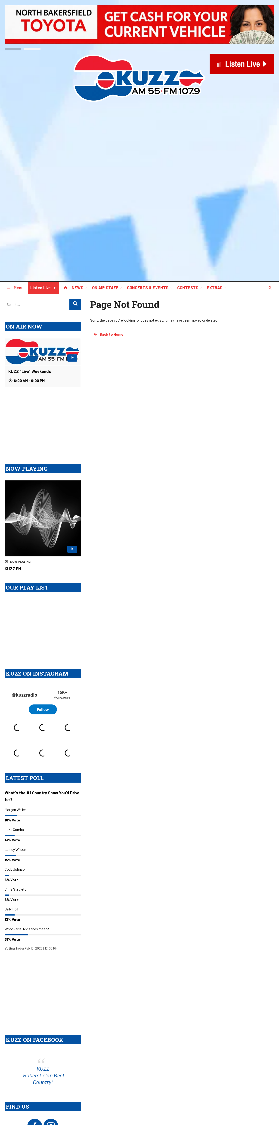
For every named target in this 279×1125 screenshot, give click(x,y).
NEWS (80, 287)
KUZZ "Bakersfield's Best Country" (43, 1101)
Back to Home (108, 334)
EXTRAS (217, 287)
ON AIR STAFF (107, 287)
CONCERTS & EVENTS (150, 287)
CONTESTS (190, 287)
